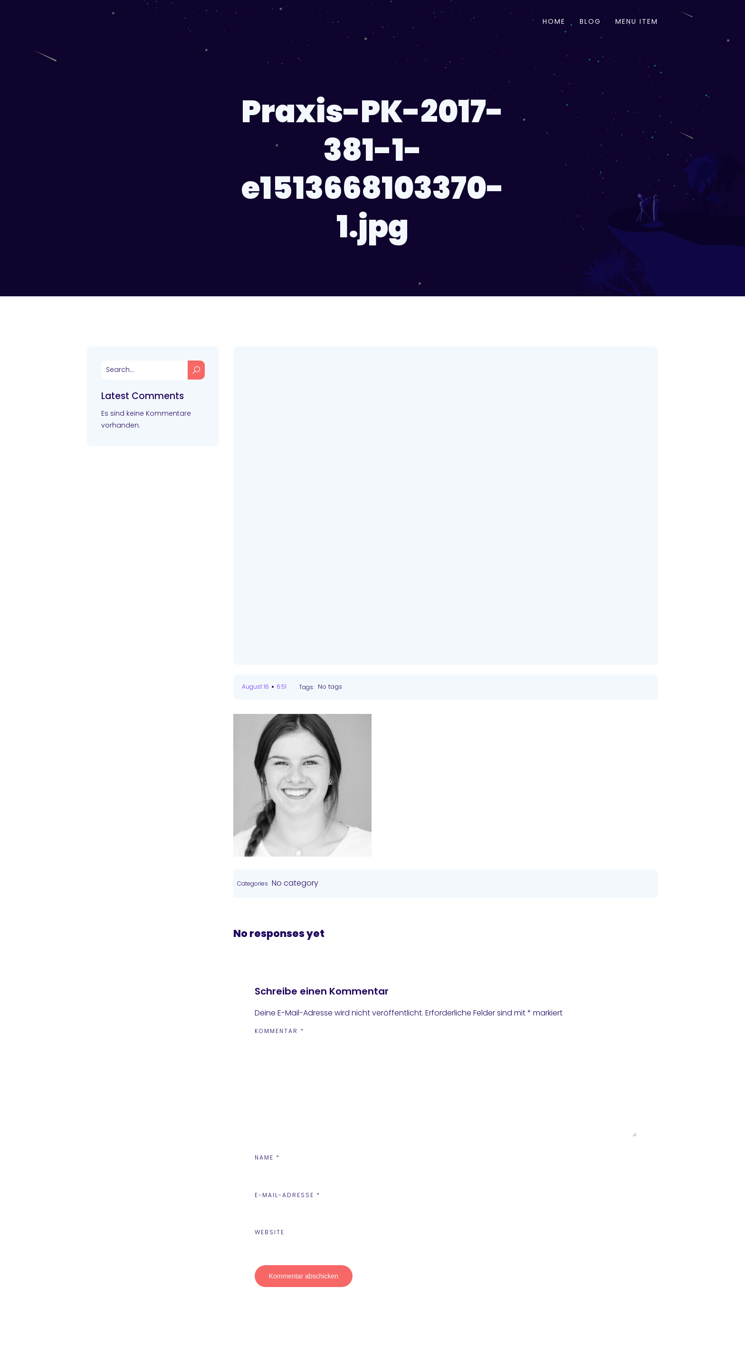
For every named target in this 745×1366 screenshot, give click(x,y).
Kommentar (279, 1031)
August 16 (255, 687)
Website (270, 1232)
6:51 (282, 687)
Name (267, 1157)
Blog (590, 21)
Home (554, 21)
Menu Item (636, 21)
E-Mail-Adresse (287, 1195)
